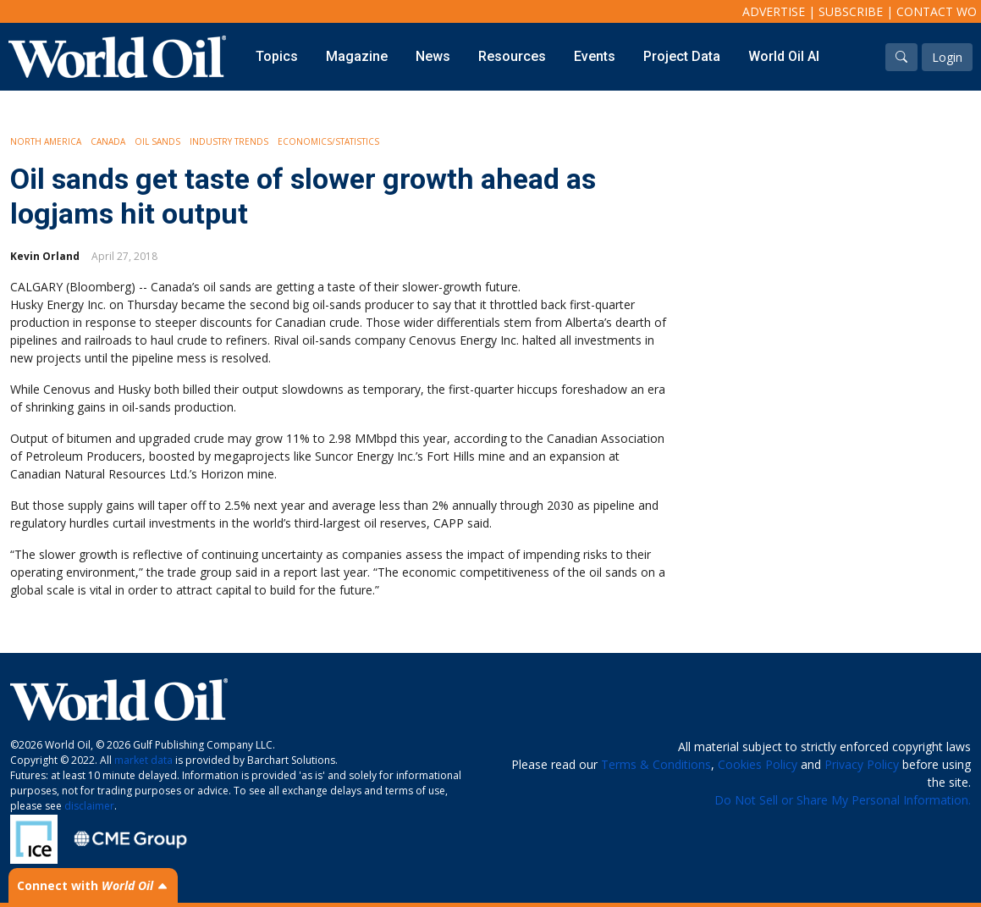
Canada (108, 141)
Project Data (681, 56)
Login (947, 57)
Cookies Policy (757, 764)
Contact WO (936, 11)
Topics (277, 56)
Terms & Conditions (656, 764)
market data (143, 760)
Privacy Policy (861, 764)
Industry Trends (229, 141)
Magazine (357, 56)
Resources (512, 56)
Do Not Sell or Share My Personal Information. (842, 800)
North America (45, 141)
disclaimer (89, 806)
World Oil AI (783, 56)
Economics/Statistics (328, 141)
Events (594, 56)
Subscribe (850, 11)
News (433, 56)
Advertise (773, 11)
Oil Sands (157, 141)
